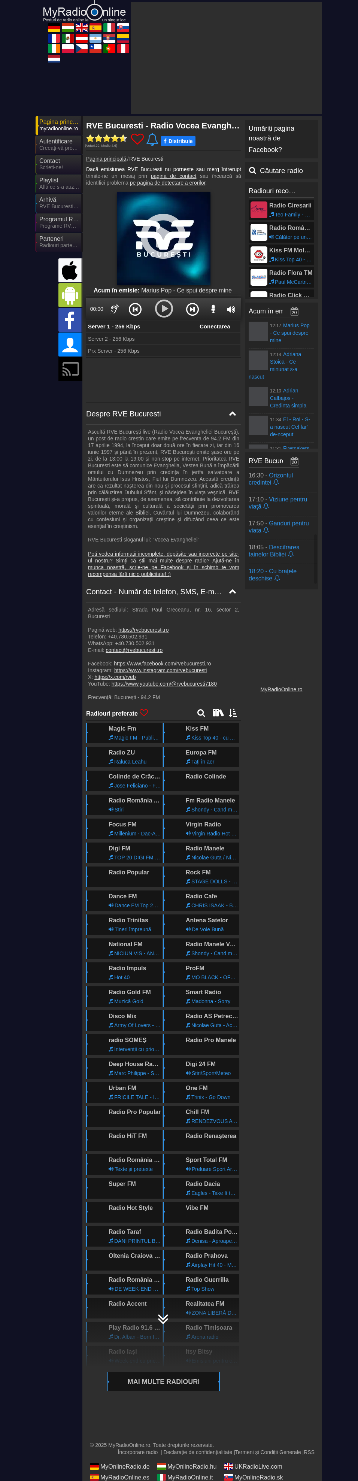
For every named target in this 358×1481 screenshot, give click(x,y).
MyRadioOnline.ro (281, 689)
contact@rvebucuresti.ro (134, 650)
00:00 (96, 309)
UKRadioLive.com (253, 1466)
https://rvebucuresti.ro (143, 630)
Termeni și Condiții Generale (268, 1452)
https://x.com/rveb (115, 677)
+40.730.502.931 (128, 637)
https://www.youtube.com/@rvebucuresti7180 (164, 684)
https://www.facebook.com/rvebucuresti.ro (162, 664)
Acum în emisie (272, 311)
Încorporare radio (138, 1452)
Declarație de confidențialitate (198, 1452)
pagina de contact (174, 176)
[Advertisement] (226, 58)
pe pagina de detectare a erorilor (168, 183)
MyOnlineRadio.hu (187, 1466)
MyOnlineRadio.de (120, 1466)
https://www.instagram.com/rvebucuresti (160, 670)
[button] (135, 309)
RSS (309, 1452)
